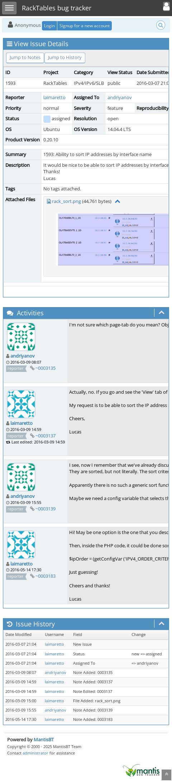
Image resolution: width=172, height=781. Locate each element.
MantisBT (44, 739)
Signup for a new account (84, 26)
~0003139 (45, 508)
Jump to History (65, 57)
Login (49, 26)
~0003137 (45, 435)
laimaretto (54, 97)
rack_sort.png (66, 201)
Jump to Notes (25, 57)
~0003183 (45, 576)
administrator (35, 753)
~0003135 (45, 368)
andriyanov (120, 97)
